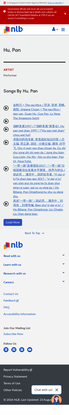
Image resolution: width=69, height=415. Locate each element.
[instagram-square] (23, 352)
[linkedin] (7, 352)
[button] (55, 29)
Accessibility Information (19, 314)
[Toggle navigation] (63, 29)
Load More (13, 222)
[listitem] (11, 256)
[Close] (66, 10)
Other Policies (12, 390)
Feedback (11, 300)
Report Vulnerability (17, 370)
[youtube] (31, 352)
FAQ (6, 307)
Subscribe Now (13, 334)
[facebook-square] (15, 352)
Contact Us (10, 294)
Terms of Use (11, 383)
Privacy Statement (15, 376)
